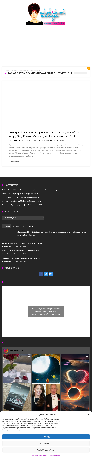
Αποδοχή (46, 437)
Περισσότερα (16, 161)
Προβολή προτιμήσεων (46, 450)
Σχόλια (24, 226)
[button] (88, 414)
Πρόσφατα (15, 226)
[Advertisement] (46, 45)
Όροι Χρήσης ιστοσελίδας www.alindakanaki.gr (46, 455)
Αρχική (7, 70)
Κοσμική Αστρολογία (57, 140)
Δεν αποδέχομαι (46, 443)
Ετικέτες (31, 226)
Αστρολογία (46, 140)
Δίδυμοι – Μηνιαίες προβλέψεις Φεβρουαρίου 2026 (21, 201)
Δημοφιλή (6, 226)
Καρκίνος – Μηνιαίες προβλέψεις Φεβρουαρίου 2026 (22, 205)
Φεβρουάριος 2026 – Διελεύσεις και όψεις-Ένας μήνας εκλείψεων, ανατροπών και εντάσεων (37, 190)
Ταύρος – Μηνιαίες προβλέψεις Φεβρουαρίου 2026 (21, 197)
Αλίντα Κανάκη (17, 140)
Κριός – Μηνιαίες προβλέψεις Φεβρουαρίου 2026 (20, 194)
